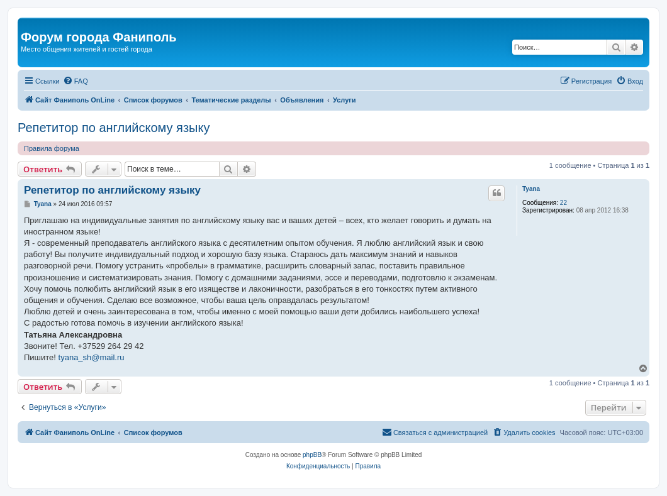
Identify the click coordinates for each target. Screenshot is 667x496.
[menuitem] (75, 81)
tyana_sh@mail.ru (92, 357)
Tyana (531, 188)
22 (563, 202)
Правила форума (51, 148)
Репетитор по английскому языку (114, 128)
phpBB (312, 454)
